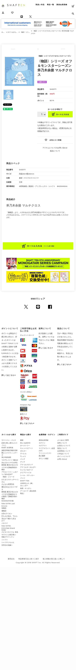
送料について (62, 443)
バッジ (22, 478)
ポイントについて (63, 456)
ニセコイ (5, 523)
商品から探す (25, 435)
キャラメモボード (26, 470)
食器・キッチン (25, 488)
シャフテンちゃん (8, 542)
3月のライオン (7, 513)
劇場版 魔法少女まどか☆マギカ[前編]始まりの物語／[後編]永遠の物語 (10, 495)
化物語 (4, 508)
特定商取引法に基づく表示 (29, 559)
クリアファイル (25, 472)
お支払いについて (63, 445)
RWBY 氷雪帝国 (7, 448)
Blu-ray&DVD (25, 443)
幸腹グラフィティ (8, 537)
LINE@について (63, 454)
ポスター (23, 451)
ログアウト (43, 445)
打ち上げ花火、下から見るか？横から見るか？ (10, 518)
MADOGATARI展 (8, 501)
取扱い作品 (40, 4)
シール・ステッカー (27, 475)
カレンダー (24, 485)
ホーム (4, 32)
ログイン (42, 443)
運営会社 (11, 559)
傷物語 (4, 511)
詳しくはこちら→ (9, 375)
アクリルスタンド (26, 464)
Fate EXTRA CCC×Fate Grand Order (8, 528)
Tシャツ (23, 456)
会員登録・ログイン (47, 435)
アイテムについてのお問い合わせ (55, 148)
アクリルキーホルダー (28, 467)
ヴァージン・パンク (9, 440)
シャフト (5, 540)
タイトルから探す (12, 32)
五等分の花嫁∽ (7, 545)
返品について (55, 151)
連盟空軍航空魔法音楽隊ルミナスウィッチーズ (10, 452)
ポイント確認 (43, 458)
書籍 (21, 440)
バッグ (22, 459)
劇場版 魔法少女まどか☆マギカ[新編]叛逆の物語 (10, 467)
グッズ (22, 462)
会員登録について (63, 451)
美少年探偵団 (6, 457)
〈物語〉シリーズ (25, 32)
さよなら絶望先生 (8, 484)
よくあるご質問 (63, 440)
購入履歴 (42, 456)
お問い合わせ (62, 459)
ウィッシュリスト (45, 453)
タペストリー (25, 445)
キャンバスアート (26, 448)
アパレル (23, 454)
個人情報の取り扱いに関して (54, 559)
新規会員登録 (62, 4)
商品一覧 (50, 4)
